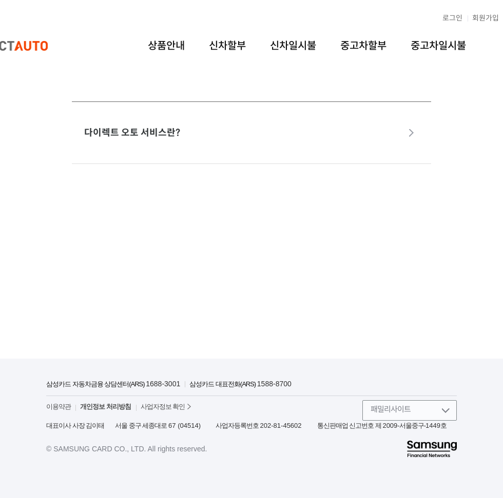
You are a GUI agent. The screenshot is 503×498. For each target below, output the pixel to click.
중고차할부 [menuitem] (363, 45)
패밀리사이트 (391, 409)
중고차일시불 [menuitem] (438, 45)
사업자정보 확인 (163, 406)
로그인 (452, 18)
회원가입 (485, 18)
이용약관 (58, 406)
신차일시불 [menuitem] (293, 45)
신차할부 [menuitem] (227, 45)
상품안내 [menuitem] (166, 45)
